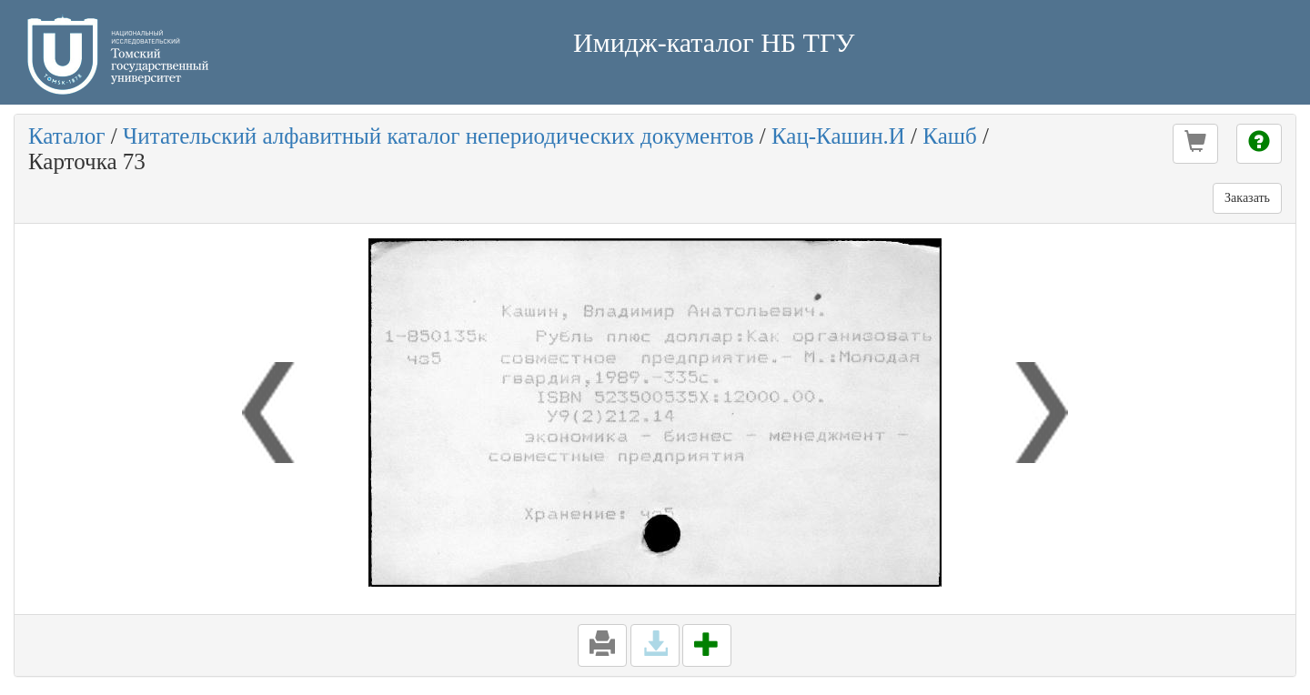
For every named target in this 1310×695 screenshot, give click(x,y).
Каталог (67, 136)
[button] (1195, 144)
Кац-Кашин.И (838, 136)
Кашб (949, 136)
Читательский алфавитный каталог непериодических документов (438, 136)
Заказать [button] (1247, 198)
